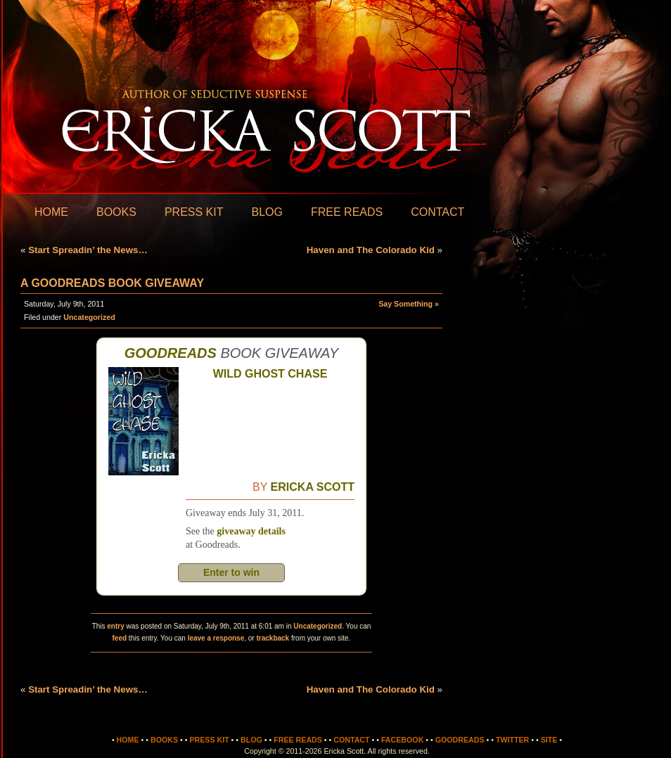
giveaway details (251, 531)
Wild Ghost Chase (270, 374)
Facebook (402, 739)
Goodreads (170, 353)
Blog (266, 212)
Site (549, 739)
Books (116, 212)
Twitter (512, 739)
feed (120, 638)
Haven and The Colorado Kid (371, 250)
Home (51, 212)
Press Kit (194, 212)
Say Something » (408, 304)
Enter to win (231, 572)
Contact (437, 212)
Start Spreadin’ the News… (88, 250)
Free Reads (347, 212)
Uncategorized (89, 317)
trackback (272, 638)
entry (115, 626)
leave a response (216, 638)
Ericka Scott (312, 487)
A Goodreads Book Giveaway (112, 283)
